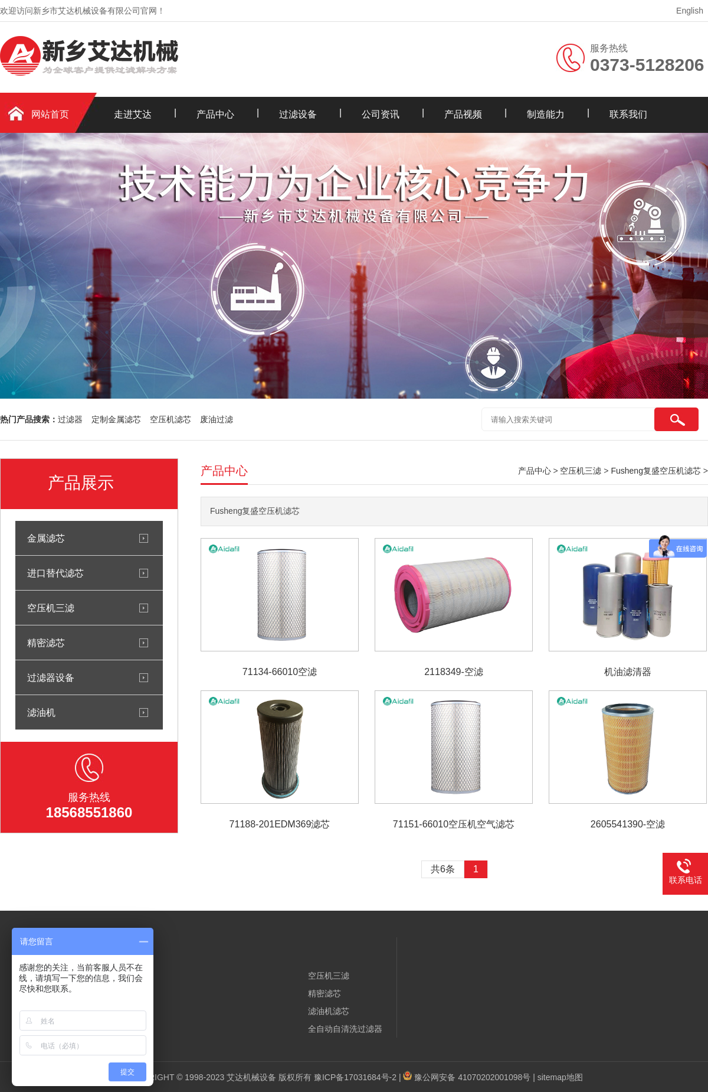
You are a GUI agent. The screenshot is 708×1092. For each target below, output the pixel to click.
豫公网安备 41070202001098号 (472, 1077)
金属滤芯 (46, 538)
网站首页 (50, 114)
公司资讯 (380, 114)
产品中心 (215, 114)
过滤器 (70, 419)
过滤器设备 (50, 677)
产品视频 (463, 114)
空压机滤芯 (170, 419)
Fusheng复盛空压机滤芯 (655, 470)
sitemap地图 (560, 1077)
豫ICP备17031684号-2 (355, 1077)
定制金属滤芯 (116, 419)
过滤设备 (298, 114)
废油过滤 (216, 419)
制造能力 (546, 114)
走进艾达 (133, 114)
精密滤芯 (46, 642)
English (689, 10)
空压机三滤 (50, 607)
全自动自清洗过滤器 (345, 1029)
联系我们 (628, 114)
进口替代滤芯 (55, 573)
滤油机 (41, 712)
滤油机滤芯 (328, 1011)
